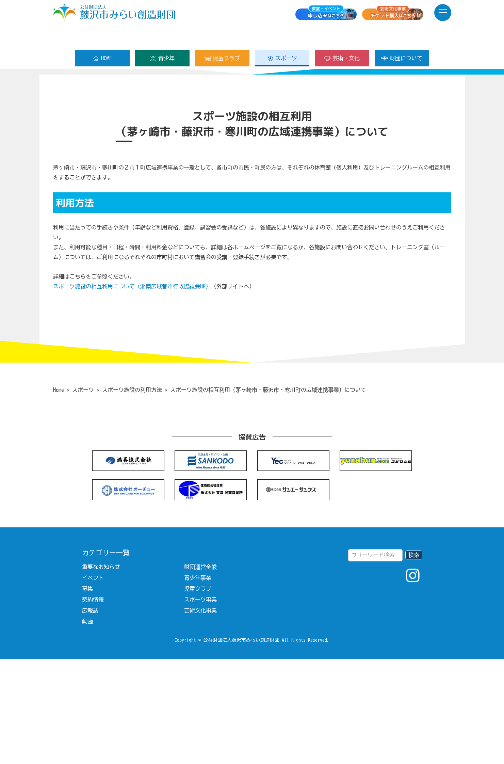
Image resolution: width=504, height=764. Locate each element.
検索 (413, 660)
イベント (93, 683)
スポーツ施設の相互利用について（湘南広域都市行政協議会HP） (132, 391)
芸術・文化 (342, 36)
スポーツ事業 (200, 704)
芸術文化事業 (200, 715)
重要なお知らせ (101, 672)
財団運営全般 (200, 672)
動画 (87, 726)
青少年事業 (197, 683)
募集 (87, 694)
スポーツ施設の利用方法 (132, 494)
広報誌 (90, 715)
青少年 (162, 36)
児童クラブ (222, 36)
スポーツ (282, 36)
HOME (102, 36)
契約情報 (93, 704)
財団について (401, 36)
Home (58, 494)
